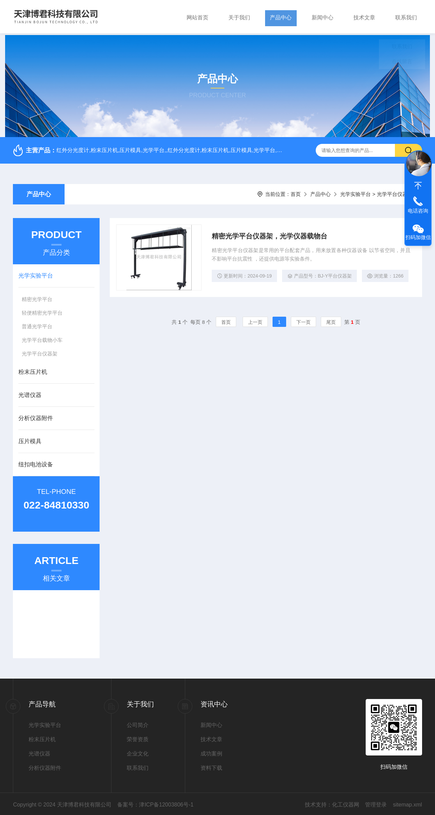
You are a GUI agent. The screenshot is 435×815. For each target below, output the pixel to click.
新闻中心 (322, 16)
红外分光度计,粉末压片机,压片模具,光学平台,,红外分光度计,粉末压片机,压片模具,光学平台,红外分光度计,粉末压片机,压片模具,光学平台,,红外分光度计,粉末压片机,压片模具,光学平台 (169, 148)
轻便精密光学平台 (42, 311)
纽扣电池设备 (35, 463)
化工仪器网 (345, 803)
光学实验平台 (355, 192)
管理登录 (376, 803)
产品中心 (281, 16)
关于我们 (239, 16)
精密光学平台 (37, 297)
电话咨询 (418, 211)
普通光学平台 (37, 325)
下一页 (303, 322)
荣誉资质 (138, 738)
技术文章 (364, 16)
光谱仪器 (29, 393)
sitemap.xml (407, 803)
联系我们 (406, 16)
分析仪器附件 (35, 416)
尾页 (331, 322)
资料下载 (211, 766)
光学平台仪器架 (39, 352)
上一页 (255, 322)
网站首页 (197, 16)
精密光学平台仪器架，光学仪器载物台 (270, 234)
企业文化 (138, 752)
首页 (296, 192)
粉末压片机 (32, 370)
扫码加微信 (418, 237)
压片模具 (29, 439)
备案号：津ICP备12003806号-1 (155, 803)
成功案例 (211, 752)
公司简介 (138, 723)
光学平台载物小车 (42, 338)
